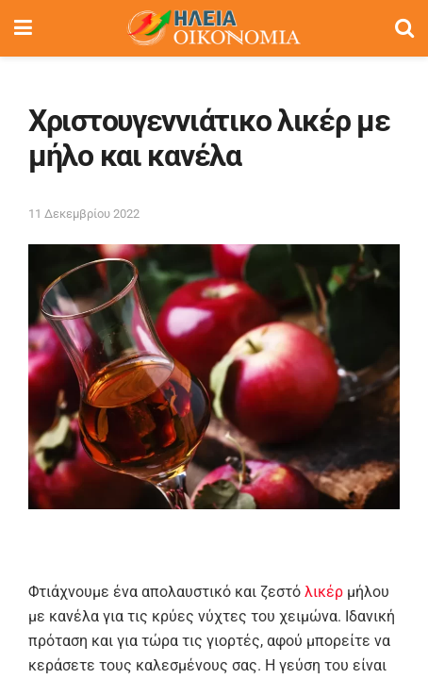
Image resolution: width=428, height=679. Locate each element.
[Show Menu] (23, 28)
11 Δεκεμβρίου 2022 (84, 214)
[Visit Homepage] (213, 28)
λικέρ (324, 592)
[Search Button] (404, 28)
